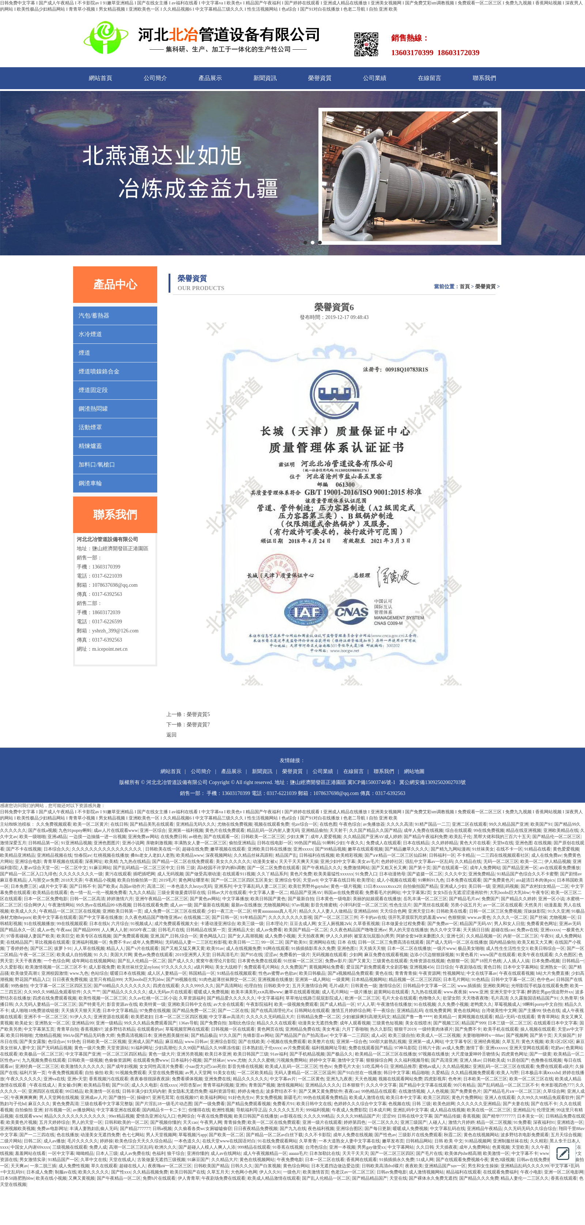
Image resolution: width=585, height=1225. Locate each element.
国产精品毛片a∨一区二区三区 (512, 1091)
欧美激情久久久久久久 (83, 1066)
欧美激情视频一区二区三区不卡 (56, 967)
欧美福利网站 (213, 1097)
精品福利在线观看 (463, 1172)
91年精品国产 (253, 917)
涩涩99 (388, 1116)
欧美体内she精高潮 (463, 1153)
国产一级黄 (540, 1054)
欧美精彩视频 (349, 855)
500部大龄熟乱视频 (387, 1041)
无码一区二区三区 (500, 861)
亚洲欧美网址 (496, 985)
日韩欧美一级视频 (85, 1060)
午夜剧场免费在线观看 (223, 1178)
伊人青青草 (189, 1178)
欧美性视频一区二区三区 (103, 998)
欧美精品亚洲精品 (17, 855)
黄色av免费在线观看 (153, 954)
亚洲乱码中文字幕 (410, 1109)
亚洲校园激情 (54, 973)
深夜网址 (93, 861)
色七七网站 (133, 1134)
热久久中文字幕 (445, 929)
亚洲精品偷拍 (314, 830)
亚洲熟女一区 (553, 967)
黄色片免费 (301, 873)
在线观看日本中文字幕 (555, 1023)
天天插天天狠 (372, 948)
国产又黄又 (359, 960)
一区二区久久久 (383, 1122)
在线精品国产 (19, 942)
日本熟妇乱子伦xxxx (262, 1047)
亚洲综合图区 (349, 1128)
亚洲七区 (455, 936)
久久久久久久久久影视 (290, 917)
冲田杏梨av (190, 1085)
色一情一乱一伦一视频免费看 (98, 892)
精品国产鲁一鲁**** (412, 1016)
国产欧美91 (296, 942)
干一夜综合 (384, 1010)
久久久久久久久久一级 (81, 873)
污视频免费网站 (291, 1060)
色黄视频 (501, 1147)
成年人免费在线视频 (423, 830)
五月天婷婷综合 (54, 1122)
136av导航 (188, 1023)
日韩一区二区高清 (87, 898)
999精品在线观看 (254, 1147)
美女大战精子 (228, 967)
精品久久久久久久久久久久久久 (75, 1116)
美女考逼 (331, 1029)
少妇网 (355, 954)
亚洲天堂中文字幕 (507, 991)
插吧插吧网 (144, 873)
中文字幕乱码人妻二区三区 (260, 886)
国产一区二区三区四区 (392, 1153)
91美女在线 (224, 1072)
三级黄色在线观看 (390, 960)
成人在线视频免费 (243, 948)
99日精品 (74, 1091)
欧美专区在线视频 (93, 936)
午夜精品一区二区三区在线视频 (70, 911)
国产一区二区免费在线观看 (273, 867)
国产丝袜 (538, 917)
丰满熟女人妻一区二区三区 (200, 842)
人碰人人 (437, 1122)
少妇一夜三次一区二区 (229, 911)
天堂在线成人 (122, 1159)
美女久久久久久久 (233, 861)
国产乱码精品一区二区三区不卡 (508, 1085)
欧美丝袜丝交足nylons (138, 967)
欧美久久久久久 (93, 1172)
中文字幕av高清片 (226, 1016)
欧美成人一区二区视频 (438, 1035)
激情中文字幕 (350, 1060)
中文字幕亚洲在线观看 (118, 1109)
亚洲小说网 (133, 842)
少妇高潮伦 (166, 1047)
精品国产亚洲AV (306, 892)
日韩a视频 (162, 1128)
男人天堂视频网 (161, 1134)
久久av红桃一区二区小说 (153, 998)
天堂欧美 (520, 1147)
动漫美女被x (265, 861)
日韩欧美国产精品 (211, 1165)
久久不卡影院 (318, 1134)
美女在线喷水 (418, 1023)
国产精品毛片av (464, 898)
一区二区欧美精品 (254, 1072)
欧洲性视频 (223, 1109)
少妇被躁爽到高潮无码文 (366, 1016)
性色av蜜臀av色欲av (277, 973)
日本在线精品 (416, 842)
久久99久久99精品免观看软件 (52, 991)
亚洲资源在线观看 (111, 1016)
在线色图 (328, 824)
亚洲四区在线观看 (45, 1091)
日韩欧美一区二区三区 (263, 836)
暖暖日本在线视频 (127, 973)
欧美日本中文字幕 (403, 1097)
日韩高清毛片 (225, 954)
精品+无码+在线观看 (515, 1016)
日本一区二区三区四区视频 (181, 1016)
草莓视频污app (192, 1134)
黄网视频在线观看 (475, 1016)
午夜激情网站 (61, 905)
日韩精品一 (573, 960)
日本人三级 (107, 1153)
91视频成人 (141, 923)
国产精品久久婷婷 (518, 898)
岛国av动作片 (132, 886)
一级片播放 (361, 991)
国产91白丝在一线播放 (359, 1072)
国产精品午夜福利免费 (426, 836)
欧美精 (111, 861)
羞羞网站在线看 (30, 1153)
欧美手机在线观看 (500, 1029)
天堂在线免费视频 (165, 1072)
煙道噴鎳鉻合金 (99, 371)
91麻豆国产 (198, 1159)
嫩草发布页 (393, 1141)
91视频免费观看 (131, 1072)
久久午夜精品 (544, 1147)
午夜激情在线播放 (394, 1004)
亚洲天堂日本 (421, 911)
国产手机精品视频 (307, 1054)
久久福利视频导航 (411, 1060)
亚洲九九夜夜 (339, 1078)
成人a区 (378, 1035)
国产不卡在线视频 (23, 849)
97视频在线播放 (433, 1054)
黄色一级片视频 (346, 886)
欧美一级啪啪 (32, 836)
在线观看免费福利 (500, 1172)
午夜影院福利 (259, 1004)
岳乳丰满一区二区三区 (425, 898)
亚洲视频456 (422, 967)
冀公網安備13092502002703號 (432, 782)
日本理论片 (277, 923)
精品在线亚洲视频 (523, 830)
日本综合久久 (57, 849)
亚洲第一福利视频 (185, 830)
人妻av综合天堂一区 (38, 867)
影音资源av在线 (122, 1004)
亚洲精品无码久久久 (195, 824)
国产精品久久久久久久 (124, 991)
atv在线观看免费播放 (559, 867)
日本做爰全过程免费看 (403, 923)
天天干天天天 (355, 1153)
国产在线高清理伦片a (271, 1010)
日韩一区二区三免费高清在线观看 (391, 942)
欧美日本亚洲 (218, 1054)
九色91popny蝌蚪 (74, 830)
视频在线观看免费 (271, 824)
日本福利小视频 (186, 1060)
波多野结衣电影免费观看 (525, 1134)
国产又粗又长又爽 (389, 867)
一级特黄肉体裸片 (435, 1029)
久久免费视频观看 (53, 824)
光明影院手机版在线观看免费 (539, 985)
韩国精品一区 (202, 973)
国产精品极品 (204, 1035)
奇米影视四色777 (557, 1085)
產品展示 (210, 78)
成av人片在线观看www (116, 830)
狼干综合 (176, 1153)
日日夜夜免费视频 (69, 979)
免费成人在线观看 (383, 842)
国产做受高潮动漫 (202, 873)
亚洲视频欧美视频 (17, 1128)
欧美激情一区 (496, 1153)
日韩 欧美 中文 (448, 1141)
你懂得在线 (199, 1109)
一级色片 (292, 1172)
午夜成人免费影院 (349, 1109)
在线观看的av (150, 1029)
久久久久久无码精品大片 (270, 1016)
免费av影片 (336, 960)
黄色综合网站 (296, 1165)
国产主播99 (529, 1010)
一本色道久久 (187, 1141)
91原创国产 (518, 1060)
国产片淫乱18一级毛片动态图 (163, 1103)
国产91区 (120, 1085)
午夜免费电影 (290, 1159)
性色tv (326, 1066)
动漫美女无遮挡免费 (317, 1023)
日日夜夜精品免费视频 (256, 1128)
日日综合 (444, 967)
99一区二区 (272, 942)
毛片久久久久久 (82, 1141)
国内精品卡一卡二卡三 (164, 1109)
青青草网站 (548, 1016)
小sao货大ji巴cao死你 (205, 1066)
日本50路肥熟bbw (17, 1178)
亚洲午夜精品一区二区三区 (161, 898)
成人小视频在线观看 (396, 880)
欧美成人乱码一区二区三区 (291, 1066)
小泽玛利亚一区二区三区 (363, 905)
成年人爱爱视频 (325, 836)
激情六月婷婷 (461, 1122)
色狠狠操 (456, 917)
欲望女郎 (451, 998)
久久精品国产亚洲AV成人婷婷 (372, 836)
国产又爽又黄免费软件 (321, 1091)
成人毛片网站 (335, 991)
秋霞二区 (452, 1134)
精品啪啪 (420, 1072)
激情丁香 (474, 1047)
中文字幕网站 (401, 1147)
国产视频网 (517, 1035)
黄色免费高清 (65, 1103)
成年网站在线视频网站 (94, 960)
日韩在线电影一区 (274, 842)
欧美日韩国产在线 (187, 1172)
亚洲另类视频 (190, 1054)
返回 (171, 735)
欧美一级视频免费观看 (296, 1004)
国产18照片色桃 (486, 960)
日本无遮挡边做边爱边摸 (335, 1165)
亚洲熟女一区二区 (52, 1023)
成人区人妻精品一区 (167, 973)
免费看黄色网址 (541, 923)
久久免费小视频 (453, 1004)
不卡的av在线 (373, 917)
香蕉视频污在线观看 (108, 1078)
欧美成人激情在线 (366, 1097)
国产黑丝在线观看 (431, 905)
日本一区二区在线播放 (409, 948)
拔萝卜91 (63, 948)
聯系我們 (484, 78)
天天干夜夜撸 (28, 960)
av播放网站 (83, 1109)
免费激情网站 (356, 867)
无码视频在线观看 (329, 954)
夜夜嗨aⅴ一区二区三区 (170, 1165)
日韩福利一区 (442, 855)
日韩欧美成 (494, 1060)
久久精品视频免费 (150, 1172)
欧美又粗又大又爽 (534, 942)
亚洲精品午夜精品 (484, 1128)
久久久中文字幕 (381, 1085)
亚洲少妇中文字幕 (337, 861)
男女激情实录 (32, 1159)
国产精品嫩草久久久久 (407, 849)
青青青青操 (406, 973)
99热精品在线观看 (378, 1091)
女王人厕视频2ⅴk (334, 923)
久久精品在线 (468, 861)
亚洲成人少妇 (453, 886)
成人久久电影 (144, 1085)
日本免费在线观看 (463, 880)
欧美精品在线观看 (50, 892)
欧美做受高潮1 (25, 973)
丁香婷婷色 (17, 948)
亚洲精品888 (366, 911)
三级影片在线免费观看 (420, 1134)
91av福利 (278, 1054)
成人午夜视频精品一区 (265, 1153)
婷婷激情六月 (120, 898)
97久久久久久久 (176, 967)
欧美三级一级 (250, 923)
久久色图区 (566, 954)
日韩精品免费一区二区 (318, 1016)
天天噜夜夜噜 (475, 998)
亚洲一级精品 (109, 1023)
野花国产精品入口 (32, 979)
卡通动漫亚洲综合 (217, 923)
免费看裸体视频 (187, 1078)
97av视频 (300, 905)
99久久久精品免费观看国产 (150, 1023)
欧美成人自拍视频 (74, 954)
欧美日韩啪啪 (19, 1035)
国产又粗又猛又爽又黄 (183, 948)
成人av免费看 (269, 929)
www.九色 (78, 973)
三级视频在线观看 (69, 1147)
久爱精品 (440, 1072)
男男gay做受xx (371, 1147)
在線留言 (429, 78)
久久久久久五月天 (286, 1109)
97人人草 (366, 1004)
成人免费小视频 (280, 936)
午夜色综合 (350, 824)
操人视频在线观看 (537, 1029)
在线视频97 (187, 1097)
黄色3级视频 (502, 1159)
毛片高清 (499, 998)
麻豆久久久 (39, 1103)
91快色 (73, 1041)
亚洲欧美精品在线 (560, 830)
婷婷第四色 (355, 1122)
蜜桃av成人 (429, 1066)
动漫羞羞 (553, 905)
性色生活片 (400, 905)
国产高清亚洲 (444, 1060)
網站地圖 (414, 771)
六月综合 (120, 923)
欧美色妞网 (444, 1103)
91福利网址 (142, 1047)
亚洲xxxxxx (496, 1047)
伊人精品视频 (557, 861)
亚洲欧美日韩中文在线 (189, 1004)
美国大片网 (121, 954)
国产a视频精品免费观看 (350, 973)
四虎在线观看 (166, 985)
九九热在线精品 (135, 861)
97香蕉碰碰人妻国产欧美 (30, 936)
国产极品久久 (340, 1054)
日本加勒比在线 (324, 1153)
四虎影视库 (435, 1078)
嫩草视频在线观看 (227, 849)
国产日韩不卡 (82, 886)
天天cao (190, 1122)
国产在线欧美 (251, 1041)
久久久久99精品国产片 (358, 1116)
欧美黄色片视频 (21, 1122)
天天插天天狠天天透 (81, 1010)
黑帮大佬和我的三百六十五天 (502, 836)
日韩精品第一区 (43, 842)
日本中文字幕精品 (119, 1010)
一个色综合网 (57, 960)
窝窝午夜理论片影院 (215, 960)
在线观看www (28, 1116)
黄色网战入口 (212, 936)
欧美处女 (24, 1023)
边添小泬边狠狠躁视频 (432, 954)
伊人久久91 (270, 1172)
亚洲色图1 (347, 948)
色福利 (158, 1153)
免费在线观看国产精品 (370, 1047)
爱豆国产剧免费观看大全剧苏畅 (377, 967)
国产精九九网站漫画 (450, 849)
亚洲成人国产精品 (145, 1041)
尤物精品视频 (48, 1035)
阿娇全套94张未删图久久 (420, 936)
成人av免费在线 (135, 1153)
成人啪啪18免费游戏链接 (35, 1010)
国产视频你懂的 (165, 1122)
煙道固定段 (93, 390)
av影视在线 (291, 1116)
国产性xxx (121, 1172)
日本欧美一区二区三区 (485, 1078)
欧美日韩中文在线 (314, 1103)
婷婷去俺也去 (251, 1091)
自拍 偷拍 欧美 (99, 1072)
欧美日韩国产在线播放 (256, 1116)
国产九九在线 (293, 1128)
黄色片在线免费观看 (225, 830)
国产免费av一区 (442, 923)
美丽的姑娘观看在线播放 (377, 898)
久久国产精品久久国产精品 (375, 830)
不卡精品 (466, 855)
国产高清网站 (229, 985)
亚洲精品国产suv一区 (445, 1165)
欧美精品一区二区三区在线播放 (385, 1054)
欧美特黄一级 (152, 1004)
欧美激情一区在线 (102, 1091)
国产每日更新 (378, 1128)
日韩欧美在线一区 (162, 849)
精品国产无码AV (476, 923)
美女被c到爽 (70, 1085)
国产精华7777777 (498, 1116)
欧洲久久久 (166, 1147)
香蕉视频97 (91, 1029)
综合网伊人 (35, 905)
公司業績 (374, 78)
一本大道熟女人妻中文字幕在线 (349, 1141)
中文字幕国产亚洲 (83, 1054)
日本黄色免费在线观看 (260, 960)
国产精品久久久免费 (479, 1178)
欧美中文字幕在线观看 (55, 917)
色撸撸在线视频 (546, 1060)
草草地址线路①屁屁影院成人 (314, 998)
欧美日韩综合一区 (547, 948)
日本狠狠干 (353, 1085)
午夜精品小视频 (100, 880)
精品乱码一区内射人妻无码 (273, 830)
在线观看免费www (151, 1060)
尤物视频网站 (276, 905)
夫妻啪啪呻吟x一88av (483, 1035)
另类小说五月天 (465, 905)
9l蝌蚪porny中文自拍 (542, 1004)
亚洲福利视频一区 (89, 942)
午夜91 (547, 936)
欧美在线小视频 (51, 1178)
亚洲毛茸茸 (163, 1097)
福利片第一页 (32, 1072)
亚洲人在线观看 (499, 1097)
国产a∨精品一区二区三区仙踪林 (396, 855)
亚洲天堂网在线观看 (529, 1047)
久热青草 (569, 998)
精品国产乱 (286, 855)
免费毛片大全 (347, 1066)
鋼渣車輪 (90, 483)
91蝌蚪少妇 (333, 842)
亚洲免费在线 (217, 1078)
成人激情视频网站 (426, 1172)
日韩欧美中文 (277, 985)
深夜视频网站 (218, 855)
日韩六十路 (429, 1047)
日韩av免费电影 (392, 1172)
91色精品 (480, 979)
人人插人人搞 (516, 960)
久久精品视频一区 (483, 936)
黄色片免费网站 (467, 1097)
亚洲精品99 (83, 1023)
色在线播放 (68, 1134)
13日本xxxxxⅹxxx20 (382, 886)
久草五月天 (218, 1172)
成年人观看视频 (355, 1023)
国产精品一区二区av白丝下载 (274, 1134)
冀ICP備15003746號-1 (371, 782)
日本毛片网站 (456, 979)
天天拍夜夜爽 (311, 936)
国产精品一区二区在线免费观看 (183, 861)
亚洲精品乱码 (410, 1010)
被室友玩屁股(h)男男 (374, 936)
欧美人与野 (507, 1072)
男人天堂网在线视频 (59, 1097)
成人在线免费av (546, 855)
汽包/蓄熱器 (94, 315)
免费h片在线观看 (159, 1178)
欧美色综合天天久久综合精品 (143, 1141)
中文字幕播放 (235, 898)
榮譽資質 (320, 78)
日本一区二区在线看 (324, 1159)
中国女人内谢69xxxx (30, 1147)
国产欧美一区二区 (226, 1134)
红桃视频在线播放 (111, 855)
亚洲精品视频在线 (54, 855)
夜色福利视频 (321, 1128)
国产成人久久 (181, 960)
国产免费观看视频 (130, 936)
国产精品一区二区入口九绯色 (28, 873)
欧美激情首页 (316, 1172)
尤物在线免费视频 (234, 824)
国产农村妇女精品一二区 (545, 886)
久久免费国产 (294, 967)
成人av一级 (181, 905)
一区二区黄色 (311, 1078)
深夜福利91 (544, 1122)
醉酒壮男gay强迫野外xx (550, 991)
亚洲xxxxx (303, 849)
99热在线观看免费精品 (325, 1097)
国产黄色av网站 (205, 898)
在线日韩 (119, 824)
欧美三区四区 (436, 1097)
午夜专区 (540, 892)
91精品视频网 (478, 1141)
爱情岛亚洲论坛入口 (156, 1116)
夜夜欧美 (414, 1165)
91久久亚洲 (559, 911)
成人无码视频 (170, 873)
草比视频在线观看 (52, 942)
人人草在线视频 (89, 948)
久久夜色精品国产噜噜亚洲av (153, 917)
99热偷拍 (19, 985)
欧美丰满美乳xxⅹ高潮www (257, 991)
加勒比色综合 (242, 1023)
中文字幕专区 (458, 1041)
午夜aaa (63, 929)
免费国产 (490, 898)
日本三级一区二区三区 (510, 1023)
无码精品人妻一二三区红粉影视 (196, 942)
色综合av (56, 1041)
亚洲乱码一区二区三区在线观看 (503, 1066)
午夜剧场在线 (468, 967)
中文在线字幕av (482, 973)
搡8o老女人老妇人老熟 (152, 855)
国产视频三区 (446, 1023)
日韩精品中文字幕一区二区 (429, 985)
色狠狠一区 (458, 960)
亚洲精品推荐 (403, 1066)
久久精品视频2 (456, 1066)
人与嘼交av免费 (43, 880)
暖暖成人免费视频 (211, 991)
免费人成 (98, 1147)
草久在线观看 (104, 1165)
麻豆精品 (174, 1041)
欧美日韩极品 (312, 973)
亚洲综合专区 (288, 880)
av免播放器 (373, 824)
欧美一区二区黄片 (90, 824)
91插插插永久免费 (396, 1159)
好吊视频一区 (58, 1109)
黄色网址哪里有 (193, 880)
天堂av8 (310, 880)
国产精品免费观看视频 (249, 1103)
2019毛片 (167, 880)
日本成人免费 (39, 1172)
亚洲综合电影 (28, 861)
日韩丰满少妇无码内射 (144, 1091)
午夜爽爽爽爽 (24, 1097)
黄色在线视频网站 (481, 1134)
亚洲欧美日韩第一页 (122, 911)
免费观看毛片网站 (261, 967)
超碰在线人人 (132, 1165)
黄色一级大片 (161, 1054)
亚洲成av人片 (93, 1097)
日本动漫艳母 (392, 873)
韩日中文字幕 (397, 1072)
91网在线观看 (276, 948)
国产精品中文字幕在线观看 (425, 1085)
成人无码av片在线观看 (170, 991)
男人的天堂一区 (87, 1122)
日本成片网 (380, 1109)
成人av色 (45, 929)
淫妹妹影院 (535, 911)
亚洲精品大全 (241, 929)
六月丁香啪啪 (355, 1029)
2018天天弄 (72, 880)
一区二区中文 (74, 867)
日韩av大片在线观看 (226, 892)
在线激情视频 (412, 1091)
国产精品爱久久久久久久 (231, 998)
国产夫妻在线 (516, 1103)
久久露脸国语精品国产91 (534, 998)
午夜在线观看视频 (516, 973)
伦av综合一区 (304, 824)
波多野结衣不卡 (281, 1091)
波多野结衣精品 (120, 1029)
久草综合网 (554, 1091)
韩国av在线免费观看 (343, 892)
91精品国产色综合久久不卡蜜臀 (527, 873)
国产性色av (385, 1134)
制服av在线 (65, 1172)
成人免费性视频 (73, 1165)
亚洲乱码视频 (505, 886)
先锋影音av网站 (258, 1035)
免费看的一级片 (294, 954)
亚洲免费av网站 (143, 836)
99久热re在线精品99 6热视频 (103, 905)
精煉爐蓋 (90, 446)
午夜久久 (355, 842)
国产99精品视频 (330, 849)
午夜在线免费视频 (214, 1116)
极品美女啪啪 (471, 948)
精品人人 (115, 948)
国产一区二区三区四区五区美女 (241, 880)
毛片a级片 (338, 985)
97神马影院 (405, 1047)
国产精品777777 (135, 1128)
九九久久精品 (142, 892)
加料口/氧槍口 (97, 464)
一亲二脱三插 (43, 1165)
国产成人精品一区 (337, 1004)
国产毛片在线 (429, 1153)
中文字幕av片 (283, 1078)
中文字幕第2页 (417, 892)
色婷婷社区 (392, 861)
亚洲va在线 (54, 1078)
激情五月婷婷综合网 (351, 1010)
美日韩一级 (479, 886)
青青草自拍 (68, 1029)
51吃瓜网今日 (375, 1066)
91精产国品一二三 (432, 824)
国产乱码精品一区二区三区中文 (143, 867)
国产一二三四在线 (36, 1134)
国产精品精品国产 (369, 1178)
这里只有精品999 (105, 979)
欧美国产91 (541, 824)
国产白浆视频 (267, 1165)
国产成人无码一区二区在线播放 (456, 942)
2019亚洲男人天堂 (192, 954)
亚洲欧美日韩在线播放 (269, 849)
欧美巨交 (65, 936)
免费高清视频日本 (134, 1035)
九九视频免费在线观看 (44, 1060)
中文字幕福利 (270, 998)
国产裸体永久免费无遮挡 (433, 1178)
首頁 (465, 286)
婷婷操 (106, 1141)
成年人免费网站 (485, 867)
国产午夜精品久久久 (321, 867)
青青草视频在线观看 (63, 861)
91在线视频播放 (39, 923)
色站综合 (99, 973)
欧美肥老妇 (142, 1016)
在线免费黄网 (438, 1010)
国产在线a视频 (42, 830)
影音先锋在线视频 (245, 1066)
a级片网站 (203, 967)
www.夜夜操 (455, 991)
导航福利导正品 (251, 1109)
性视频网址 (454, 973)
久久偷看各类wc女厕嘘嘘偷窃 (203, 1128)
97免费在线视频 (155, 1010)
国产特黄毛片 (92, 1004)
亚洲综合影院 (223, 1041)
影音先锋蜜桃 (324, 905)
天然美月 (533, 905)
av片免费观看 (296, 1047)
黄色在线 (384, 973)
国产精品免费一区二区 (194, 1010)
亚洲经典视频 (486, 1041)
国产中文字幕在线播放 (100, 917)
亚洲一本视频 (342, 1147)
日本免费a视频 (546, 960)
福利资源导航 (222, 1091)
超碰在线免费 (195, 849)
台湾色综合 (316, 1147)
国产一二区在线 (233, 1010)
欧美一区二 (531, 861)
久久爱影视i (11, 967)
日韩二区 (32, 1141)
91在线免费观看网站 (277, 1141)
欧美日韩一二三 (244, 942)
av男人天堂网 (198, 1072)
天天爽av (19, 1165)
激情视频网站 (290, 1085)
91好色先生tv (240, 1097)
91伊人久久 (81, 1016)
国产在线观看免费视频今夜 (462, 1159)
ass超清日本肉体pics (535, 880)
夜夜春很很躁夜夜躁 (150, 1078)
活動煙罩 (90, 427)
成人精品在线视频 (447, 1109)
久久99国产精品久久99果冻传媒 (209, 1047)
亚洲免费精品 (481, 873)
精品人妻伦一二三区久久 (525, 1178)
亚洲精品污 (524, 1109)
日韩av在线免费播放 (536, 1159)
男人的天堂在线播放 (408, 929)
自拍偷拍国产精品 (420, 886)
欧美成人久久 (24, 911)
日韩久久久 (242, 1165)
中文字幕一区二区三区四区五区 (61, 985)
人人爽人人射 (114, 929)
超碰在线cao (503, 929)
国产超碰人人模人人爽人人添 (206, 1147)
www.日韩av (196, 1041)
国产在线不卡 (544, 1103)
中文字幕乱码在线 (447, 1128)
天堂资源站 (118, 1047)
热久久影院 (381, 1029)
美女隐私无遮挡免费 (187, 1091)
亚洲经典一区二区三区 (37, 1066)
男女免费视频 (269, 1097)
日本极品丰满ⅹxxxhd (541, 1072)
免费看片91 (284, 1103)
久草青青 (308, 1141)
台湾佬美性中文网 (499, 1010)
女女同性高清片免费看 (161, 1066)
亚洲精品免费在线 (302, 1029)
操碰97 (143, 1097)
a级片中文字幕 (53, 886)
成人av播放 (54, 1141)
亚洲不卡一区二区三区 (46, 1016)
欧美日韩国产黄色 (268, 898)
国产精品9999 (86, 929)
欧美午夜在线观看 (535, 954)
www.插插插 (469, 985)
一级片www (444, 948)
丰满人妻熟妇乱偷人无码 (93, 1128)
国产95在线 (252, 954)
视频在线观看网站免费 (400, 1078)
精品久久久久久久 (250, 1078)
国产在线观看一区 (221, 836)
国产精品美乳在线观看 (152, 824)
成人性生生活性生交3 (507, 948)
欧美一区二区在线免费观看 (274, 1122)
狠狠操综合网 (379, 1060)
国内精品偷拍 (502, 942)
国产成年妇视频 (122, 1066)
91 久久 (101, 954)
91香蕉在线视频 (287, 1147)
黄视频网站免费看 (326, 967)
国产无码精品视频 (54, 1047)
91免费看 (522, 1122)
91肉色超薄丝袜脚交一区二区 (227, 979)
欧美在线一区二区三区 (489, 1109)
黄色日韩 (492, 967)
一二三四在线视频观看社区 (502, 855)
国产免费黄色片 (498, 880)
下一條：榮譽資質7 (188, 724)
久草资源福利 (192, 998)
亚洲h (240, 1085)
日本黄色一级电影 (333, 898)
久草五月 (511, 1041)
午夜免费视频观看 (65, 1072)
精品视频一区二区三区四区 (415, 979)
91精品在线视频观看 (236, 973)
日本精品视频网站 (368, 979)
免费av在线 (527, 929)
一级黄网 (341, 979)
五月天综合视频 (566, 1134)
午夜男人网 (211, 1122)
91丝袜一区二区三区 (303, 960)
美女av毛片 (368, 861)
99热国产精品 (307, 842)
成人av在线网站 (226, 1153)
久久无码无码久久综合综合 (530, 1128)
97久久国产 (230, 1035)
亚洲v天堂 (77, 1078)
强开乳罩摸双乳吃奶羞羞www (417, 917)
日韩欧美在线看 (451, 911)
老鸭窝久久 (481, 1004)
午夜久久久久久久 (23, 1078)
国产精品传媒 (447, 1116)
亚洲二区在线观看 (469, 824)
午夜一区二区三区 (36, 954)
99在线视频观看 (72, 923)
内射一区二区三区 (520, 936)
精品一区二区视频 (494, 1122)
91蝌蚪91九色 (431, 880)
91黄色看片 (467, 954)
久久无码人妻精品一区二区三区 (45, 1004)
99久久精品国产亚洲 (508, 824)
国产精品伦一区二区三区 (556, 836)
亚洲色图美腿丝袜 (171, 1035)
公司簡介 (155, 78)
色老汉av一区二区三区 (352, 1172)
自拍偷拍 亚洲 (28, 1109)
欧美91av (215, 948)
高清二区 (156, 886)
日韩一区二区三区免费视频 (495, 911)
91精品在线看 (537, 849)
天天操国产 (564, 1035)
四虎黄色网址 (514, 1054)
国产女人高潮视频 (245, 936)
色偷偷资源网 (118, 1060)
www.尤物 (236, 1060)
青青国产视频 (262, 1085)
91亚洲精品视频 (76, 842)
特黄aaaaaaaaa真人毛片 (275, 911)
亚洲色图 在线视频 (533, 842)
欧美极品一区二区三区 (41, 1054)
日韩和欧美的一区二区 (126, 1122)
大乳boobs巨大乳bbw (509, 892)
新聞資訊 (265, 78)
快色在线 (551, 1010)
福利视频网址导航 (329, 1047)
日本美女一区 (530, 1116)
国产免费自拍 (213, 1023)
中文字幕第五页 (39, 1029)
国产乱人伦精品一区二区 (142, 960)
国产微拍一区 (122, 1097)
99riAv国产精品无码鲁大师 (88, 1035)
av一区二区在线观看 (502, 905)
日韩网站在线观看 (311, 1010)
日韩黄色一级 (364, 985)
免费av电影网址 (52, 1128)
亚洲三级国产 (413, 1122)
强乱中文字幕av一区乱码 (429, 861)
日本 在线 (346, 942)
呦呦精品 (85, 1153)
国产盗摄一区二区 (424, 873)
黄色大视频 (532, 1041)
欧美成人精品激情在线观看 (274, 1178)
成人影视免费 (101, 967)
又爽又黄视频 (81, 1178)
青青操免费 (235, 1122)
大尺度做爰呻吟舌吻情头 (475, 1054)
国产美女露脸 (32, 1041)
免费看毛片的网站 (382, 892)
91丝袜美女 (483, 849)
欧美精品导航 (97, 1085)
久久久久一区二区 (510, 917)
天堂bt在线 (502, 842)
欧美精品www (189, 855)
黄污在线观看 (118, 873)
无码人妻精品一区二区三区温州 (305, 1072)
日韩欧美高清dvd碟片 (382, 1165)
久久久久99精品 (318, 1116)
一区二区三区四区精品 (124, 1054)
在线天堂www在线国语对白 (229, 1141)
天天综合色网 (393, 911)
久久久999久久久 (197, 985)
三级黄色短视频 (387, 1023)
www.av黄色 (479, 917)
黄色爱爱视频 (566, 849)
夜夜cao (351, 1091)
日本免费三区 (24, 886)
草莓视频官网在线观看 (187, 1029)
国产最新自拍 (301, 898)
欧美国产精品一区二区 (306, 929)
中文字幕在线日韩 (337, 880)
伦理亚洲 (545, 1109)
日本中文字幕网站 (520, 967)
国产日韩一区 (225, 917)
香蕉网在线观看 (361, 1159)
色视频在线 (399, 1103)
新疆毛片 (292, 1097)
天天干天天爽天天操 (298, 861)
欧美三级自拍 (401, 1035)
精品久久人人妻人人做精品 (325, 911)
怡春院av (82, 855)
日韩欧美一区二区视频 (104, 1041)
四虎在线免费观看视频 (54, 998)
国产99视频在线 (181, 979)
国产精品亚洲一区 (519, 867)
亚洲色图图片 (107, 842)
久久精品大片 (224, 1159)
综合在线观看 (458, 830)
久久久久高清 (399, 824)
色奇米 (454, 1078)
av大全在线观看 (229, 1004)
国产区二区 (41, 948)
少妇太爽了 (298, 836)
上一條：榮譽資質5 (188, 714)
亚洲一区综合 (153, 830)
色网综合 (186, 1116)
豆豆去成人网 (303, 923)
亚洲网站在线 (322, 942)
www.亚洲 (478, 991)
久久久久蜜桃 (261, 1060)
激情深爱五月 (13, 842)
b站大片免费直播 (552, 973)
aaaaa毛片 (298, 1153)
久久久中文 (456, 873)
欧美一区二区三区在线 (531, 1078)
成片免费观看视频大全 (176, 923)
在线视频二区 (197, 917)
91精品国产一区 (63, 1159)
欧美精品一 (445, 1016)
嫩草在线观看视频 (365, 849)
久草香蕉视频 (366, 923)
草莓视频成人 (507, 1004)
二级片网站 (11, 1141)
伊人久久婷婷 (339, 936)
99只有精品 (464, 1085)
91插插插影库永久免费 (313, 948)
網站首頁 (100, 78)
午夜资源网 (430, 973)
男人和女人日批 (509, 923)
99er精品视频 (121, 1116)
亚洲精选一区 (570, 1122)
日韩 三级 (185, 867)
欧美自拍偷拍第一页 (137, 880)
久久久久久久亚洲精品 (479, 1103)
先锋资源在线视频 (427, 960)
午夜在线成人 (42, 1085)
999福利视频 (318, 1109)
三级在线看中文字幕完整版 (106, 1103)
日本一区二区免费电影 (46, 898)
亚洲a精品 (57, 836)
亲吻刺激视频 (159, 842)
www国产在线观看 (498, 954)
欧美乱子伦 (460, 836)
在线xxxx (168, 1085)
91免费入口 (366, 873)
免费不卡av (120, 942)
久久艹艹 (92, 991)
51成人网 (425, 1159)
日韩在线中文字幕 (415, 1116)
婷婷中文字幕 (322, 1060)
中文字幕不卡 (525, 1153)
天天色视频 (366, 1078)
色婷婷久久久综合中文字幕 (360, 1103)
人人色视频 (438, 1091)
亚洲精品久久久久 (322, 1085)
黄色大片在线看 (475, 842)
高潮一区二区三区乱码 (131, 1147)
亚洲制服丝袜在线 (510, 1141)
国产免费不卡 (468, 1029)
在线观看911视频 (238, 873)
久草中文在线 (93, 1159)
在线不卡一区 (509, 849)
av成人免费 (453, 1047)
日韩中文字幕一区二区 (513, 979)
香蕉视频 (471, 1116)
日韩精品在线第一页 (206, 929)
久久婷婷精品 (444, 842)
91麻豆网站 (100, 867)
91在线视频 (425, 1004)
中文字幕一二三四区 (349, 1035)
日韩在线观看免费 (150, 905)
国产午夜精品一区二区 (119, 1178)
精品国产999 (473, 1023)
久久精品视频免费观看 (473, 1072)
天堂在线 (398, 1178)
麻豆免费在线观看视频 (386, 954)
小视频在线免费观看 (286, 1041)
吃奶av (557, 1047)
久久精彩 (539, 1141)
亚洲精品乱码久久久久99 (525, 1165)
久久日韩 (425, 1147)
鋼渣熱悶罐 (93, 409)
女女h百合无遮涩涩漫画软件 (460, 892)
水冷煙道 (90, 334)
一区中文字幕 (61, 1153)
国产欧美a (107, 886)
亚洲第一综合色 (351, 1041)
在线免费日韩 (174, 836)
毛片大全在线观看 (399, 998)
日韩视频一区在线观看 (233, 1029)
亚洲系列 (223, 886)
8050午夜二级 (142, 929)
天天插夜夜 (446, 1147)
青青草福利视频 (218, 1085)
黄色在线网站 (466, 1010)
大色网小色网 (244, 1172)
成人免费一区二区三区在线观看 (174, 911)
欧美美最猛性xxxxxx (333, 873)
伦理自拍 (253, 985)
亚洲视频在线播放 (275, 979)
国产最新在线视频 (211, 905)
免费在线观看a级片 (554, 1066)
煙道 (84, 353)
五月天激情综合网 (309, 985)
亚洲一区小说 (551, 898)
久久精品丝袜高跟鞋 (253, 855)
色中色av (545, 979)
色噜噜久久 (430, 998)
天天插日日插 (476, 929)
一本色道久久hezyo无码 (189, 886)
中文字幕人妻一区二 (268, 892)
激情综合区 (390, 985)
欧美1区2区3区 (560, 1041)
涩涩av (270, 954)
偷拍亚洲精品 (242, 842)
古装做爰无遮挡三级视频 (161, 1159)
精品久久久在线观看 (276, 1023)
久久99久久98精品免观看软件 (545, 1097)
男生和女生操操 (483, 1165)
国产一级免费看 (209, 1103)
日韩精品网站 (419, 1141)
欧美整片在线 (321, 1041)
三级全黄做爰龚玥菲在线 (181, 892)
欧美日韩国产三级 (250, 1054)
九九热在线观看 (426, 991)
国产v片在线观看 (142, 948)
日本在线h (99, 923)
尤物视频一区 (562, 917)
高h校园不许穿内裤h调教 (221, 867)
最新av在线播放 (246, 905)
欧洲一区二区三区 (362, 998)
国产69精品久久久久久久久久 (122, 985)
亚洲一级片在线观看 (322, 1122)
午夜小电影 (531, 1172)
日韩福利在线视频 (316, 855)
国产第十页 (420, 867)
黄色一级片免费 (89, 1047)
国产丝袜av (214, 1060)
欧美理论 (365, 880)
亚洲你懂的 (198, 1153)
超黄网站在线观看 (391, 991)
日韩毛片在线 (171, 929)
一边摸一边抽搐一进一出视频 (97, 836)
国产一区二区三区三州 (336, 917)
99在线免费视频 (488, 830)
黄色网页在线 (270, 1029)
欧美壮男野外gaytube (308, 886)
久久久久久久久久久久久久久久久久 (107, 849)
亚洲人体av (470, 1060)
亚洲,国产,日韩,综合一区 (173, 936)
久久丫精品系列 (272, 873)
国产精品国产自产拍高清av (301, 1035)
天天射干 (338, 830)
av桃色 (195, 836)
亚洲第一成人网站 (312, 979)
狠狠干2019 (405, 1029)
